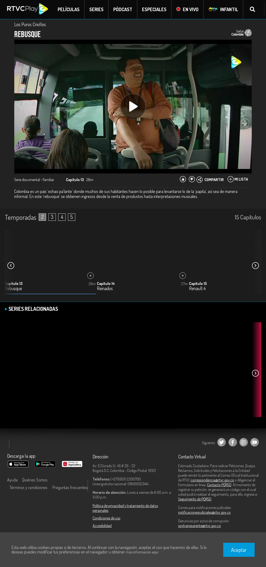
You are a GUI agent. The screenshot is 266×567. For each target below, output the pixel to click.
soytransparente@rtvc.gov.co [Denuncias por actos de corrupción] (199, 525)
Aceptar (239, 549)
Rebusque (13, 288)
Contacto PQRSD (219, 484)
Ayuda (12, 479)
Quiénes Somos (35, 479)
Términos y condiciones (29, 487)
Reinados (105, 288)
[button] (255, 265)
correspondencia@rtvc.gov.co (212, 480)
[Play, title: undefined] (133, 106)
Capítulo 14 (106, 283)
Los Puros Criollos (30, 24)
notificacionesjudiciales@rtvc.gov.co (204, 512)
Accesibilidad (102, 525)
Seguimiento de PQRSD (194, 499)
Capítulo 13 (14, 283)
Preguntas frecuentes (70, 487)
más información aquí (142, 552)
